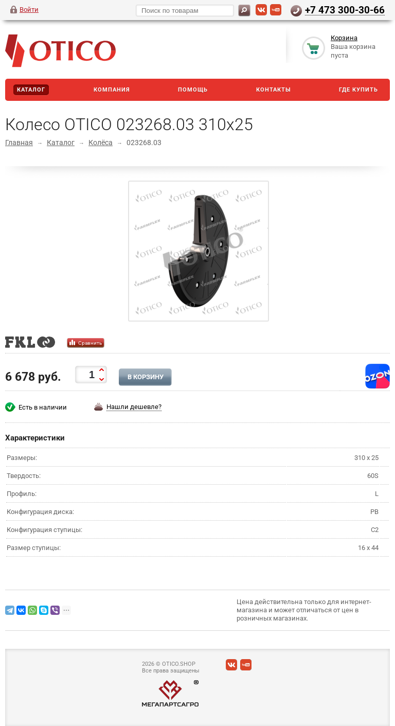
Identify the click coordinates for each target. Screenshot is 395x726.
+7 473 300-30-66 (345, 9)
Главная (19, 142)
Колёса (100, 142)
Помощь (193, 89)
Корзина (344, 38)
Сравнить (90, 343)
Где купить (358, 89)
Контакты (273, 89)
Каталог (31, 89)
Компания (112, 89)
